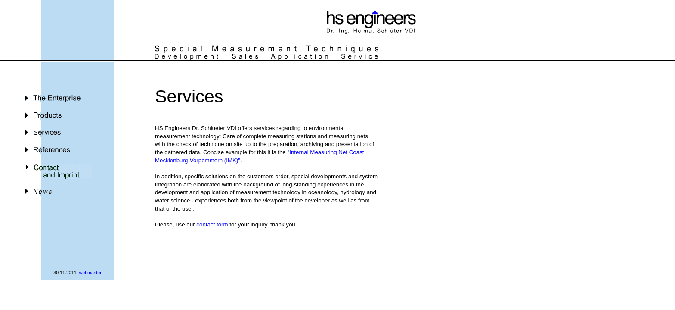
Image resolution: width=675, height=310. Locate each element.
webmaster (90, 272)
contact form (212, 224)
